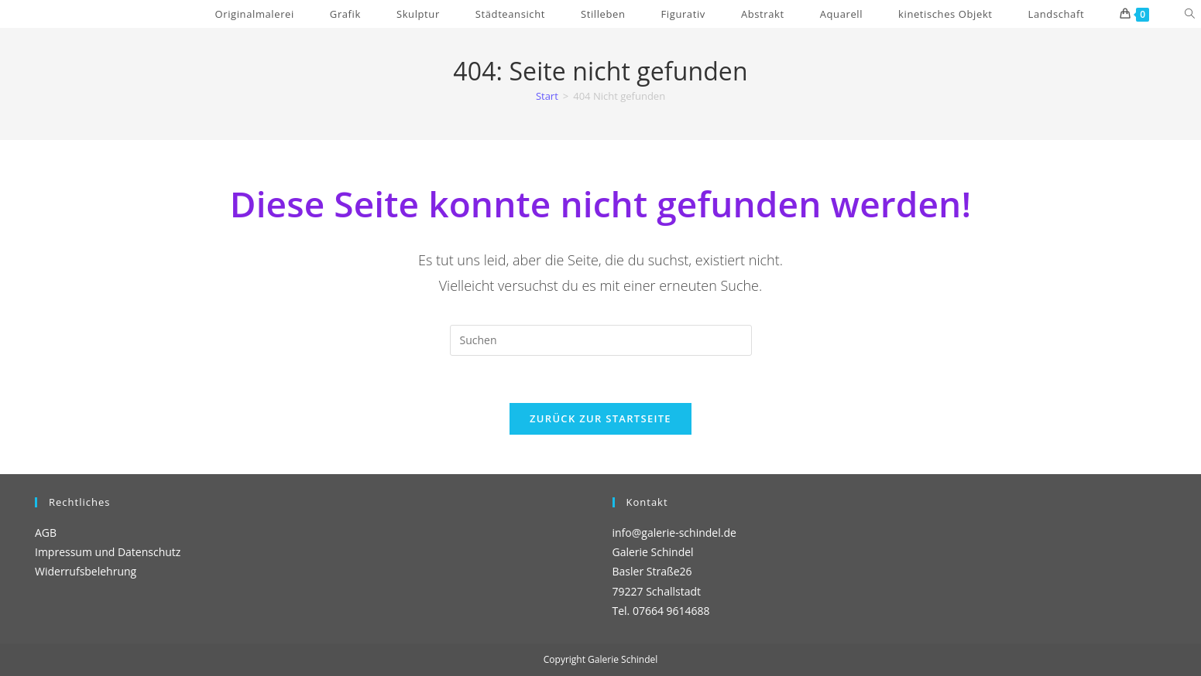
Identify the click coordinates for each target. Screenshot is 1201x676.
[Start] (547, 96)
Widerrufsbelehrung (85, 571)
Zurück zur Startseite (600, 418)
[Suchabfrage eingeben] (601, 340)
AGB (46, 532)
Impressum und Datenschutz (107, 552)
